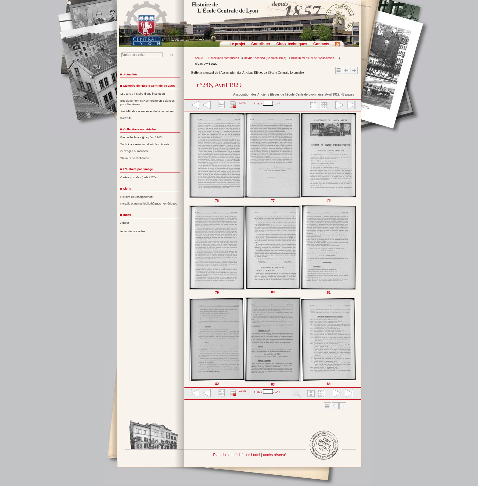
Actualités (130, 74)
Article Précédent (346, 70)
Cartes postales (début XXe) (139, 177)
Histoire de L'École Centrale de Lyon (225, 8)
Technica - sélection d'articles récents (144, 144)
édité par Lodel (248, 455)
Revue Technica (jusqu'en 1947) (265, 58)
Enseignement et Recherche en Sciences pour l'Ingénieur (147, 102)
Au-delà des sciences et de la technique (147, 111)
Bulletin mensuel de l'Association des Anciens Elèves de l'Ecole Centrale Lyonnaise (247, 72)
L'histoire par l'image (138, 169)
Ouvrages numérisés (134, 151)
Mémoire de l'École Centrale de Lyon (149, 85)
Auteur (124, 222)
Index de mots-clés (132, 231)
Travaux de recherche (134, 158)
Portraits (125, 118)
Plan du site (223, 455)
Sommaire (338, 70)
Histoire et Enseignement (137, 196)
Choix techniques (291, 44)
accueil (199, 58)
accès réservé (274, 455)
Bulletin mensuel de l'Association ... (314, 58)
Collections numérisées (224, 58)
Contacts (321, 44)
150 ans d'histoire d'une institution (142, 93)
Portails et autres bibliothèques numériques (148, 203)
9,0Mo (242, 102)
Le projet (237, 44)
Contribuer (260, 44)
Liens (127, 188)
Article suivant (354, 70)
